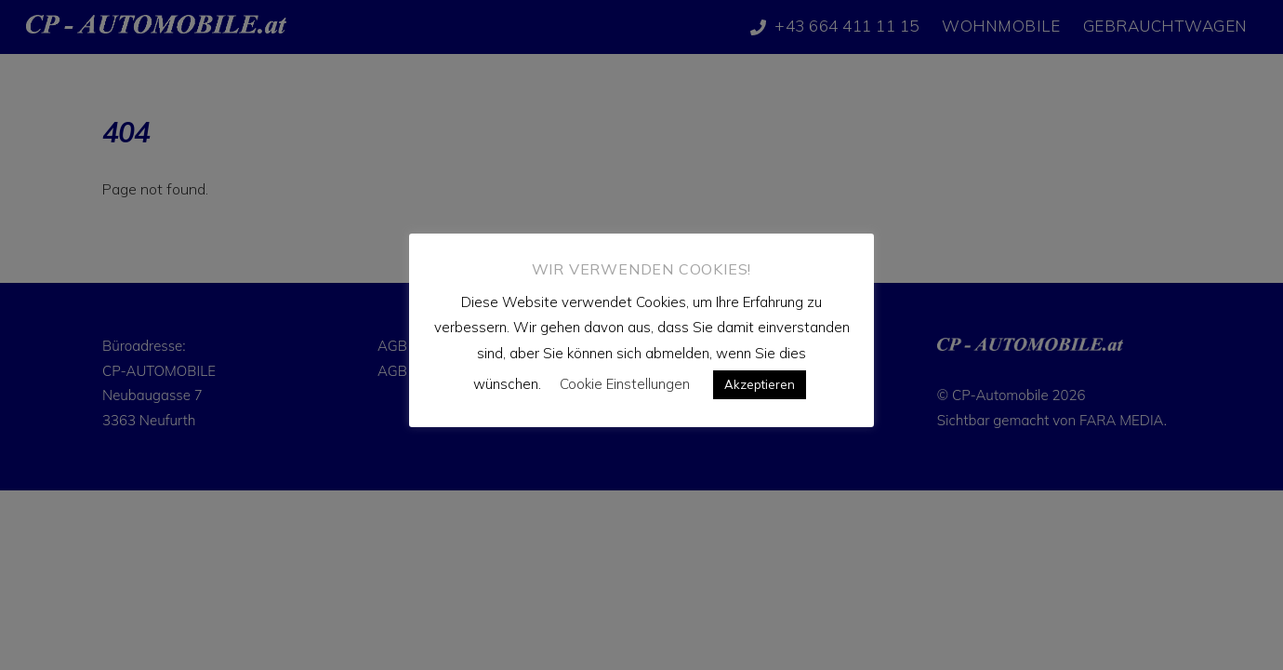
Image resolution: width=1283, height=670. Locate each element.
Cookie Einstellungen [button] (625, 384)
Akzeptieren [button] (759, 384)
